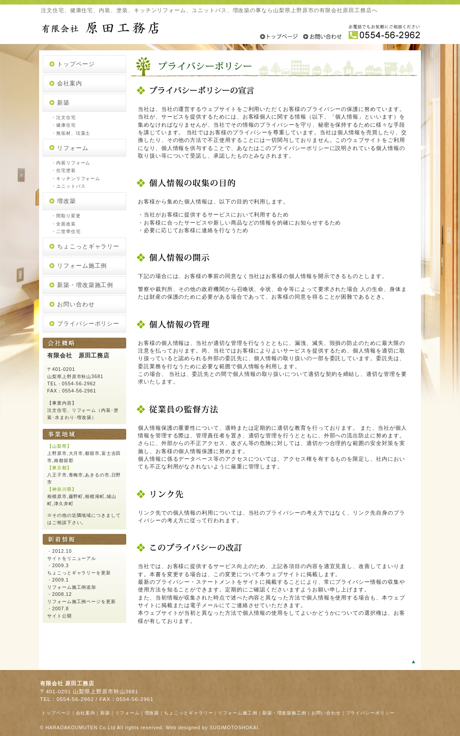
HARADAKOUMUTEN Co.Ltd (80, 727)
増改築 (66, 201)
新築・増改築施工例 (85, 285)
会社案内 (69, 83)
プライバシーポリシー (88, 323)
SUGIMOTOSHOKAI (233, 727)
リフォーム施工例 (82, 265)
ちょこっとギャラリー (88, 246)
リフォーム (72, 148)
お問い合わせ (76, 304)
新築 (63, 102)
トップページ (76, 64)
